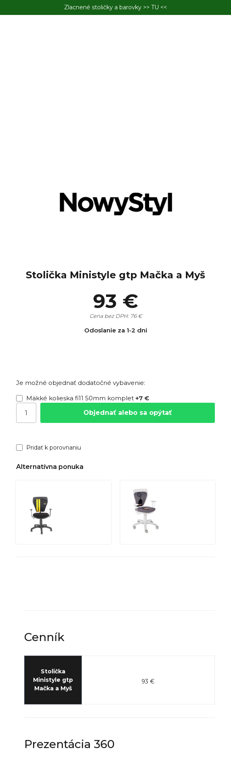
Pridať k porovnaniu (48, 447)
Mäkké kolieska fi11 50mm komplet (82, 398)
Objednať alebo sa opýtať (127, 412)
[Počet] (26, 413)
